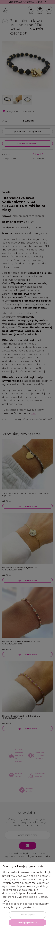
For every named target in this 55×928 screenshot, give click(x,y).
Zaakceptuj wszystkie (27, 922)
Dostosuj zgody (28, 914)
